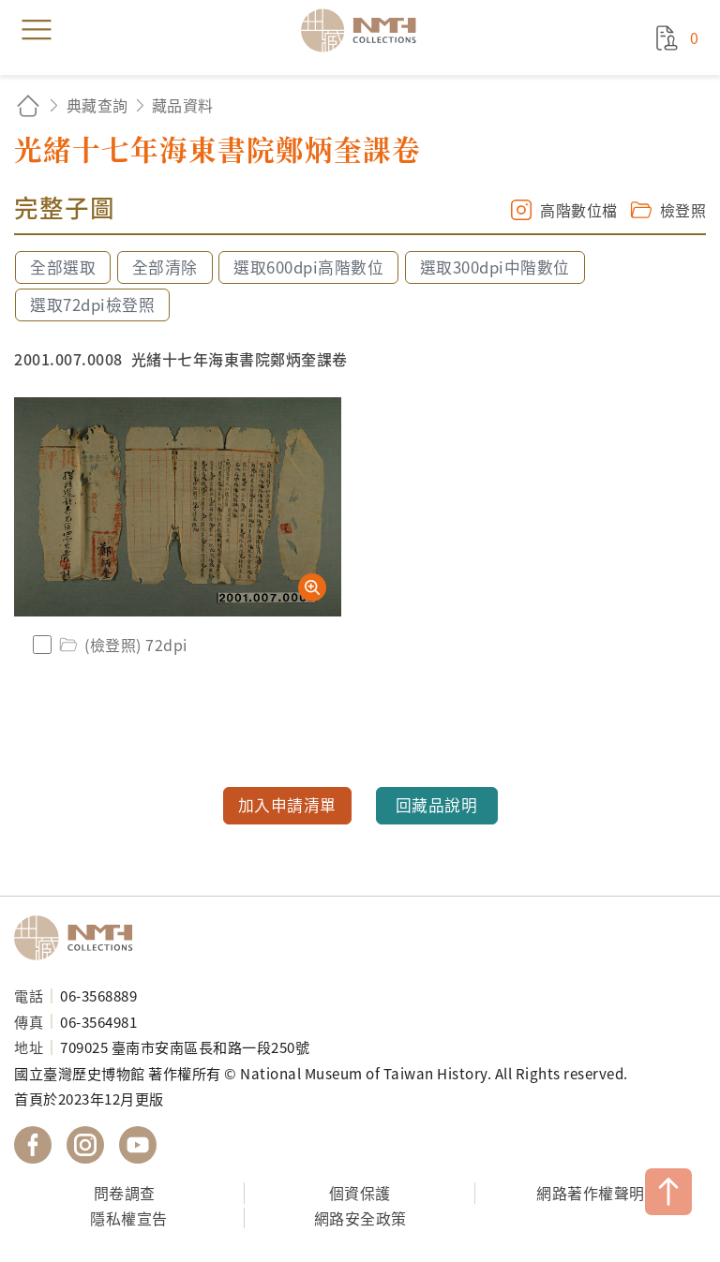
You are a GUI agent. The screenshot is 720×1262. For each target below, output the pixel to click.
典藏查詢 (97, 105)
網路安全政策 (360, 1218)
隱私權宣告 (129, 1218)
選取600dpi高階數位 (308, 267)
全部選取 (63, 267)
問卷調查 (125, 1192)
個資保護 (360, 1192)
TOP (668, 1191)
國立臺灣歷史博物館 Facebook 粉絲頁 (33, 1145)
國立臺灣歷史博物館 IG (85, 1145)
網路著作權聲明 (590, 1192)
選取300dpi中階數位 (495, 267)
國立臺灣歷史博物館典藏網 (364, 29)
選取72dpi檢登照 (92, 304)
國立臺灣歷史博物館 (79, 937)
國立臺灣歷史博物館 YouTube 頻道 (138, 1145)
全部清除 (165, 267)
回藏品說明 (437, 805)
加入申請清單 (287, 805)
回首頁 (28, 105)
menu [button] (36, 29)
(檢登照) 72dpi (122, 644)
